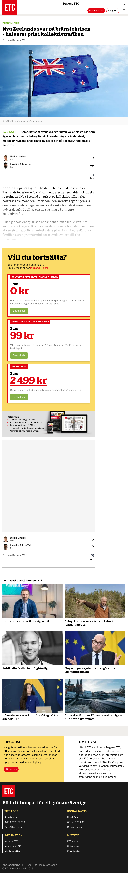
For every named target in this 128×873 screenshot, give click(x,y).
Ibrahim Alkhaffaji (20, 164)
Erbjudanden (73, 851)
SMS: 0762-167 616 (14, 822)
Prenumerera (96, 10)
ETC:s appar (73, 841)
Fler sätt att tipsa (13, 827)
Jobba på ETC (11, 841)
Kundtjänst (73, 817)
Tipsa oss (11, 769)
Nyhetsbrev (73, 846)
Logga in (112, 10)
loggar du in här (39, 267)
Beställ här (19, 310)
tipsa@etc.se (11, 817)
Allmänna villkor (12, 851)
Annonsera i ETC (13, 846)
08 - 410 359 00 (75, 822)
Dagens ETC (94, 3)
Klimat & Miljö (11, 22)
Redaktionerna (74, 827)
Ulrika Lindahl (18, 156)
